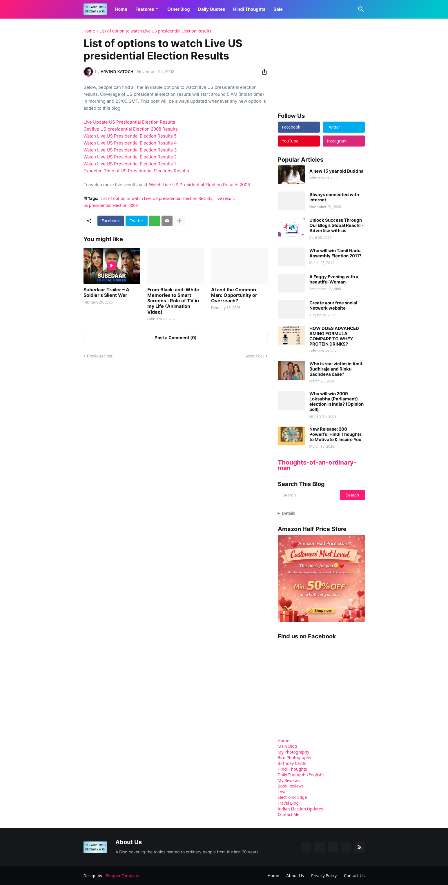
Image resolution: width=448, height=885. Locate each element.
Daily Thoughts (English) (301, 774)
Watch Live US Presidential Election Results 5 (130, 136)
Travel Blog (288, 803)
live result (224, 198)
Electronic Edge (292, 797)
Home (121, 9)
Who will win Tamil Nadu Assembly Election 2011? (335, 253)
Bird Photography (294, 757)
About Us (295, 875)
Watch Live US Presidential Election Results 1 (130, 164)
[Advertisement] (321, 65)
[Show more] (179, 221)
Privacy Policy (324, 875)
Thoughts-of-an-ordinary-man (317, 465)
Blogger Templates (123, 875)
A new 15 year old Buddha (336, 171)
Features (144, 9)
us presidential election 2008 (111, 205)
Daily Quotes (211, 9)
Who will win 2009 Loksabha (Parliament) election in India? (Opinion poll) (336, 401)
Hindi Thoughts (249, 9)
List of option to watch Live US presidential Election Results (155, 31)
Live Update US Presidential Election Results (129, 122)
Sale (278, 9)
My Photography (293, 752)
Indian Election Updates (300, 809)
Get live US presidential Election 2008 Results (131, 129)
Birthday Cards (292, 763)
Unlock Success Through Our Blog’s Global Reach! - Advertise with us (336, 225)
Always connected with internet (334, 197)
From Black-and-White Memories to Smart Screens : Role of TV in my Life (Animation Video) (173, 301)
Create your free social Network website (333, 305)
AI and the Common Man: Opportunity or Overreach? (234, 295)
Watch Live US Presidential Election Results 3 (130, 150)
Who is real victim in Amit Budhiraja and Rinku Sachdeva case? (335, 369)
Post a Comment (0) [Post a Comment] (176, 337)
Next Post (255, 356)
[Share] (263, 72)
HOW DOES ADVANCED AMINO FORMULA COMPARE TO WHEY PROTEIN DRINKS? (334, 336)
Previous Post (100, 356)
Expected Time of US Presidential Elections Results (136, 171)
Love (282, 791)
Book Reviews (291, 786)
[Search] (360, 9)
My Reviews (289, 780)
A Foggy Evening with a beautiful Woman (333, 279)
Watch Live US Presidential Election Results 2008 (199, 184)
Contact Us (354, 875)
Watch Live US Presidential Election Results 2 (130, 157)
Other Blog (178, 9)
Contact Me (289, 814)
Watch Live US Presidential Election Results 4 (130, 143)
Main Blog (287, 746)
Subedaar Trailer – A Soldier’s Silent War (106, 292)
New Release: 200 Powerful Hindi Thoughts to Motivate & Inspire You (335, 434)
